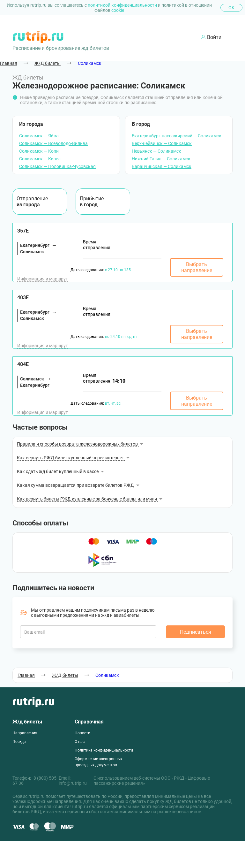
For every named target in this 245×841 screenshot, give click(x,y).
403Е (23, 297)
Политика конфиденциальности (104, 750)
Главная (8, 63)
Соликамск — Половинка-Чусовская (57, 166)
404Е (23, 364)
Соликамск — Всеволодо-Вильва (53, 143)
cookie (117, 10)
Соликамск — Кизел (40, 158)
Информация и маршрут (42, 278)
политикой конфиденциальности (123, 5)
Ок (231, 7)
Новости (82, 733)
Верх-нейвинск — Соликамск (162, 143)
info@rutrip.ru (73, 783)
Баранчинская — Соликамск (161, 166)
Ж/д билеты (27, 722)
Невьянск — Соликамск (156, 151)
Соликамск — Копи (39, 151)
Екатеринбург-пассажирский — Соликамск (176, 135)
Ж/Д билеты (47, 63)
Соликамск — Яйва (39, 135)
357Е (23, 231)
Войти (211, 37)
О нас (80, 741)
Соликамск (89, 63)
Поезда (19, 741)
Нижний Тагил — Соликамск (161, 158)
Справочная (89, 722)
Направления (24, 733)
